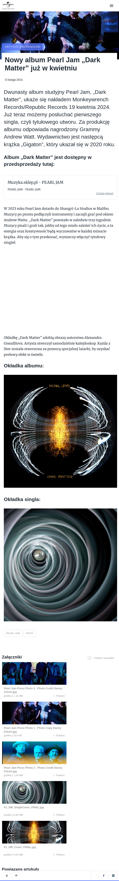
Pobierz (30, 685)
